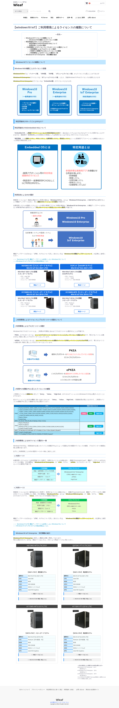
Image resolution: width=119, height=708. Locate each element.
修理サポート (60, 17)
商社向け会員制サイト (92, 689)
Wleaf (18, 5)
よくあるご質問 (80, 17)
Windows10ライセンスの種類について (39, 38)
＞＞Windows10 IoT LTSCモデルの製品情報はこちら (30, 261)
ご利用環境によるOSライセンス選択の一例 (43, 53)
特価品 (25, 17)
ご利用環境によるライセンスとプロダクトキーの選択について (47, 47)
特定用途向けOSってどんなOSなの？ (38, 42)
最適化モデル (34, 17)
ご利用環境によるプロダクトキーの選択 (42, 49)
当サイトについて (24, 689)
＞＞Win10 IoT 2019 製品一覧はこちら (37, 659)
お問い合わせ (92, 17)
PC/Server (44, 17)
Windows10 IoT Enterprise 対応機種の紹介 (41, 55)
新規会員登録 (90, 11)
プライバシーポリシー (38, 689)
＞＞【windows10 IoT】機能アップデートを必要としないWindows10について (39, 259)
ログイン (101, 11)
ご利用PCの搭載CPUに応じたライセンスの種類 (45, 51)
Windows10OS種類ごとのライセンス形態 (43, 40)
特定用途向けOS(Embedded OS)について (43, 43)
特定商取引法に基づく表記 (54, 689)
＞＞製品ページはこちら (37, 593)
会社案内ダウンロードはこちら (59, 702)
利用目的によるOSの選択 (37, 45)
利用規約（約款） (69, 689)
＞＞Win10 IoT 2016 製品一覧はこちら (82, 659)
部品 (52, 17)
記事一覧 (69, 17)
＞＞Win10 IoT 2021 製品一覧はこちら (37, 598)
